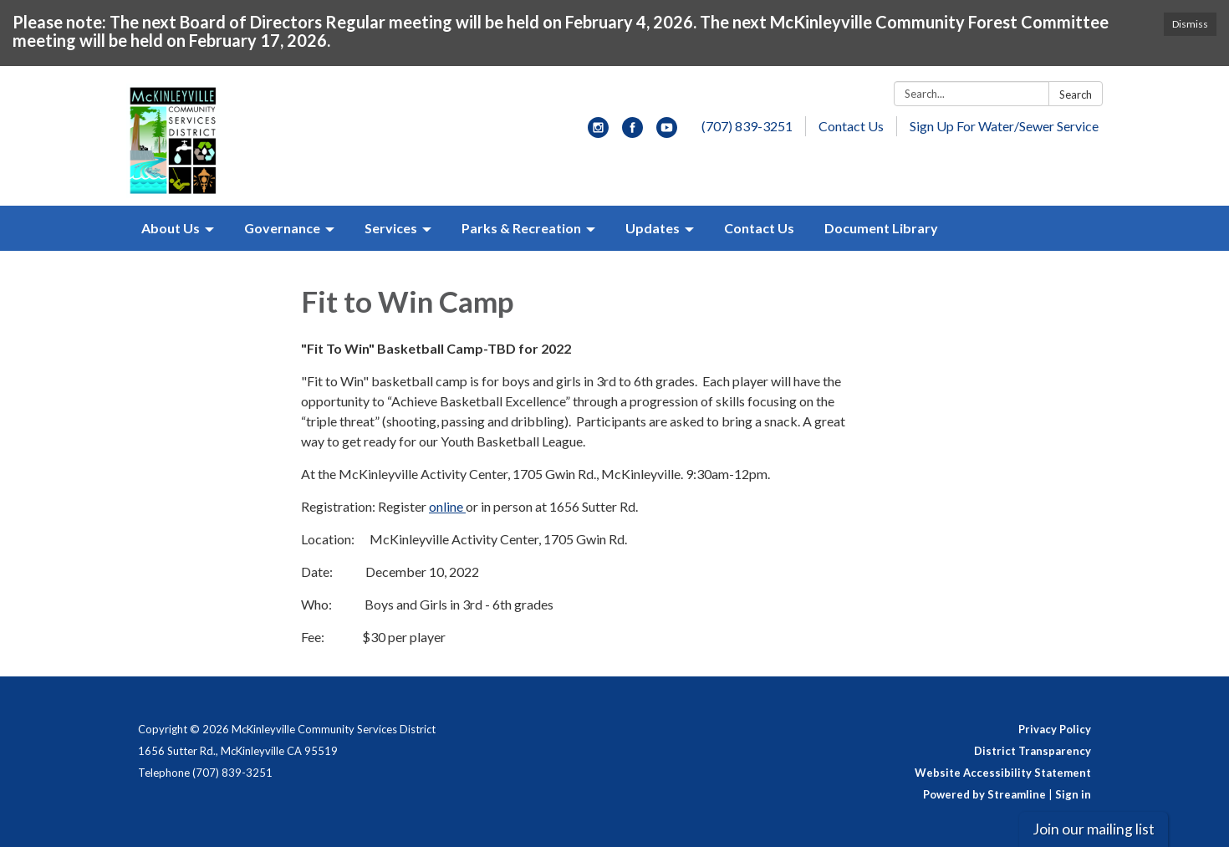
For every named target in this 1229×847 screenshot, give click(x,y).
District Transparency (1032, 751)
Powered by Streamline (984, 794)
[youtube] (666, 132)
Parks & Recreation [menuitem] (521, 228)
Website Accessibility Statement (1003, 772)
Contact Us (851, 126)
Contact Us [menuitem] (759, 228)
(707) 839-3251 (747, 126)
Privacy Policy (1054, 729)
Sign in (1073, 794)
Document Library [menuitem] (881, 228)
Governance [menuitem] (282, 228)
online (447, 506)
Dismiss (1190, 24)
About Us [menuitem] (170, 228)
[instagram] (598, 132)
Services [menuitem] (391, 228)
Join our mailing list (1094, 829)
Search (1075, 94)
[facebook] (632, 132)
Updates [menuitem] (652, 228)
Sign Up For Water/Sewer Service (1004, 126)
